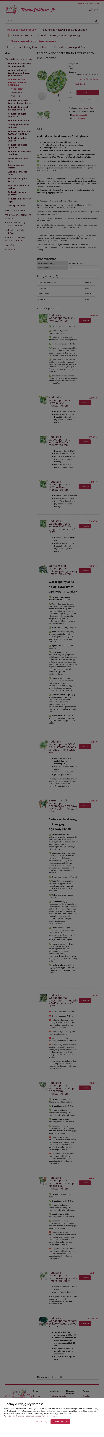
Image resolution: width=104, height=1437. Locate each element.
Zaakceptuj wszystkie (60, 1422)
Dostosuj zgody (41, 1422)
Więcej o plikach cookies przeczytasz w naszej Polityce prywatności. (31, 1416)
